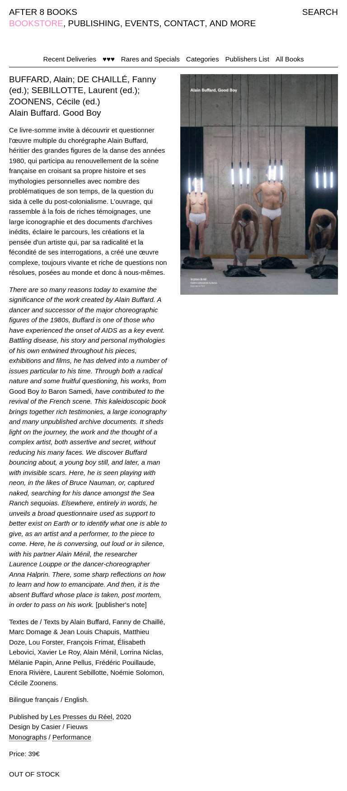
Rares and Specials (150, 59)
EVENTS (142, 23)
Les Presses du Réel (81, 716)
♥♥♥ (109, 59)
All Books (290, 59)
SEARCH (320, 12)
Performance (71, 737)
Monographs (28, 737)
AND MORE (233, 23)
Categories (202, 59)
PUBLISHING (94, 23)
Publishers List (247, 59)
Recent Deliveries (70, 59)
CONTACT (184, 23)
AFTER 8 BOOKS (43, 12)
